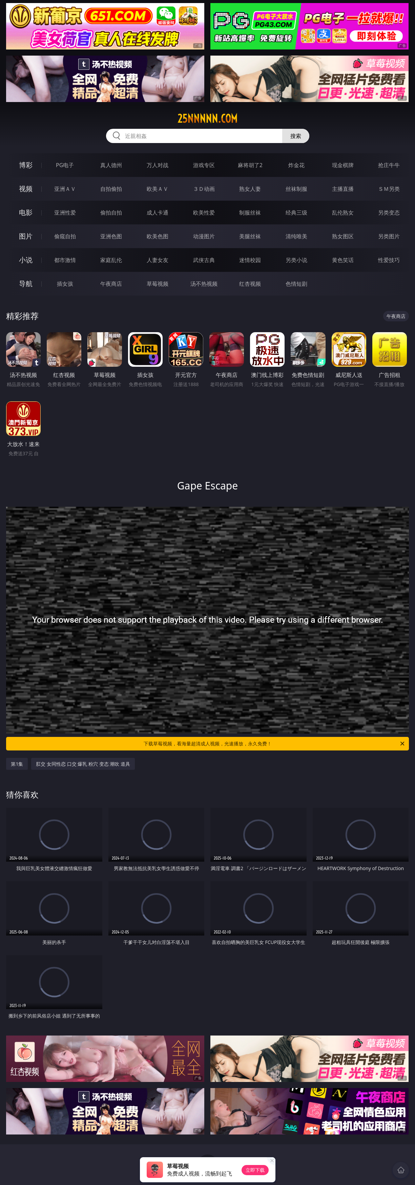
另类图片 (389, 236)
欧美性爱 (204, 212)
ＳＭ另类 (389, 189)
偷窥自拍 (65, 236)
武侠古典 (204, 260)
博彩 (26, 164)
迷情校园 (250, 260)
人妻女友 (157, 260)
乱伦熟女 (343, 212)
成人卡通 (157, 212)
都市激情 (65, 260)
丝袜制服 (296, 189)
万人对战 (157, 165)
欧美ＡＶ (157, 189)
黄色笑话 (343, 260)
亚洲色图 (111, 236)
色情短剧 (296, 283)
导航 (26, 283)
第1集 (17, 764)
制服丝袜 (250, 212)
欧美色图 (157, 236)
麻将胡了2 (250, 165)
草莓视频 (157, 283)
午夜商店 (111, 283)
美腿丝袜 (250, 236)
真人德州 (111, 165)
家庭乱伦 (111, 260)
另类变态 (389, 212)
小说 (26, 259)
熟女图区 (343, 236)
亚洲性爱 (65, 212)
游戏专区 (204, 165)
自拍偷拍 (111, 189)
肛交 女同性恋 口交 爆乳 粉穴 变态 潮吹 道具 (83, 764)
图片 (26, 236)
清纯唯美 (296, 236)
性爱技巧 (389, 260)
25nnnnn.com (207, 118)
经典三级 (296, 212)
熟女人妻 (250, 189)
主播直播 (343, 189)
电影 (26, 212)
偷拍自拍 (111, 212)
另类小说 (296, 260)
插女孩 (65, 283)
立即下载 (255, 1170)
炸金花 (296, 165)
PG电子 (65, 165)
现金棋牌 (343, 165)
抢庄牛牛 (389, 165)
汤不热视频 (203, 283)
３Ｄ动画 (204, 189)
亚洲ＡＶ (65, 189)
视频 (26, 188)
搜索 (295, 136)
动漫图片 (204, 236)
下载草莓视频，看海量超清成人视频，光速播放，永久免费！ (275, 744)
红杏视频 (250, 283)
